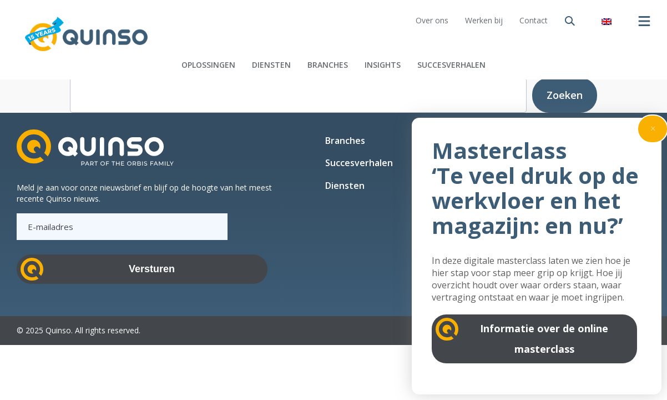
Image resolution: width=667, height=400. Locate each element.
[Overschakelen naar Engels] (606, 21)
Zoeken (565, 95)
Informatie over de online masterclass (544, 339)
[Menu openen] (644, 21)
